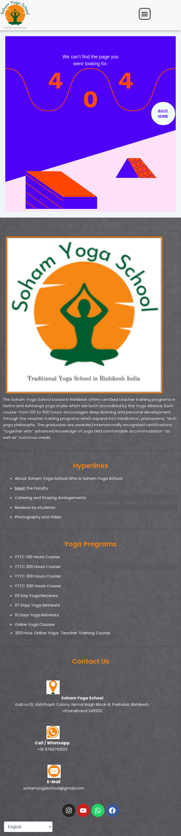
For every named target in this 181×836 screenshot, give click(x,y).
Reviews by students (35, 507)
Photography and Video (38, 517)
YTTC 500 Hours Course (38, 586)
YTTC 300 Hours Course (38, 576)
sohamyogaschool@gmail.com (53, 788)
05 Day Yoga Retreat (35, 595)
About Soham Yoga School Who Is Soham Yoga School (68, 478)
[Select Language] (28, 826)
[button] (145, 14)
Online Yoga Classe (34, 624)
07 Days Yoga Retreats (37, 605)
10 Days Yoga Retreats (37, 615)
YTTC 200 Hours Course (37, 566)
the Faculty (31, 488)
